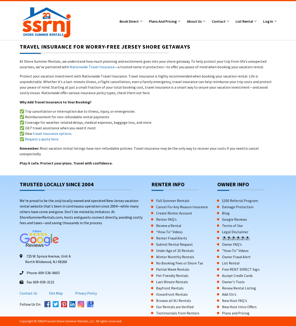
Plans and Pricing (163, 21)
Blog (226, 213)
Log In (268, 21)
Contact (219, 21)
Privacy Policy (85, 293)
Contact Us (28, 293)
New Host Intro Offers (239, 306)
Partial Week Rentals (172, 269)
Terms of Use (232, 225)
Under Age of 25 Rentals (175, 250)
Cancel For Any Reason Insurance (182, 207)
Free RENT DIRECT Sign (240, 269)
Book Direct (129, 21)
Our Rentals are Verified (175, 306)
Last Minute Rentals (172, 281)
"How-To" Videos (169, 232)
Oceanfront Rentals (172, 294)
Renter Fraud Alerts (171, 238)
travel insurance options (52, 133)
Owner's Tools (233, 281)
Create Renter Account (174, 213)
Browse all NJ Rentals (173, 300)
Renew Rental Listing (239, 288)
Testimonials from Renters (177, 313)
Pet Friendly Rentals (172, 275)
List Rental (245, 21)
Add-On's (229, 294)
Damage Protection (237, 207)
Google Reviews (234, 219)
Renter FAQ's (166, 219)
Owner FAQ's (232, 244)
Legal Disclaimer (235, 232)
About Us (194, 21)
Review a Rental (168, 225)
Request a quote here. (42, 139)
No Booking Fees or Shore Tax (179, 263)
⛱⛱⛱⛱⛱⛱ (236, 238)
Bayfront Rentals (170, 288)
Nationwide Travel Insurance (92, 67)
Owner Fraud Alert (236, 257)
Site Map (56, 293)
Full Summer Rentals (172, 200)
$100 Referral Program (240, 200)
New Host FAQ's (234, 300)
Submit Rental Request (174, 244)
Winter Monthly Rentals (175, 257)
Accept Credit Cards (237, 275)
